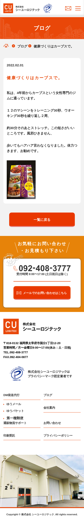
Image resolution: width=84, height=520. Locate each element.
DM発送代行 (11, 395)
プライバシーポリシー (58, 435)
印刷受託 (9, 435)
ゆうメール (12, 404)
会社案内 (49, 407)
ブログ (47, 395)
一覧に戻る (42, 220)
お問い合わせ (52, 423)
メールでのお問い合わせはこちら (45, 293)
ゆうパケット (13, 410)
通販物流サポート (15, 423)
